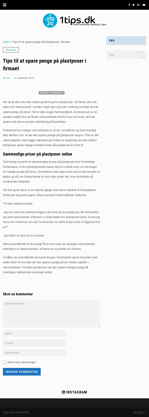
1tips (7, 78)
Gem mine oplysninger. (22, 362)
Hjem (6, 42)
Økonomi (11, 50)
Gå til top (139, 412)
